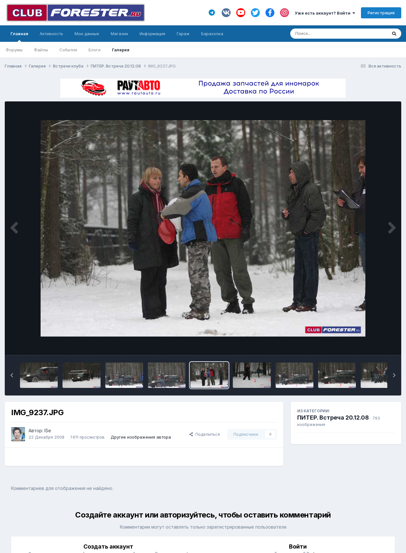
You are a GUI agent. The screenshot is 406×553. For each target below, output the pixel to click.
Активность (51, 33)
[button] (12, 375)
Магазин (119, 33)
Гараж (183, 33)
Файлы (41, 49)
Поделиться (204, 434)
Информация (152, 33)
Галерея (120, 49)
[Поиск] (326, 34)
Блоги (94, 49)
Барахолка (212, 33)
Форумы (14, 49)
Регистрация (381, 12)
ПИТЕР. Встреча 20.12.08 (333, 417)
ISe (47, 430)
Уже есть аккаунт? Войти (325, 13)
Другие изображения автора (141, 437)
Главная (19, 36)
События (68, 49)
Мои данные (87, 33)
